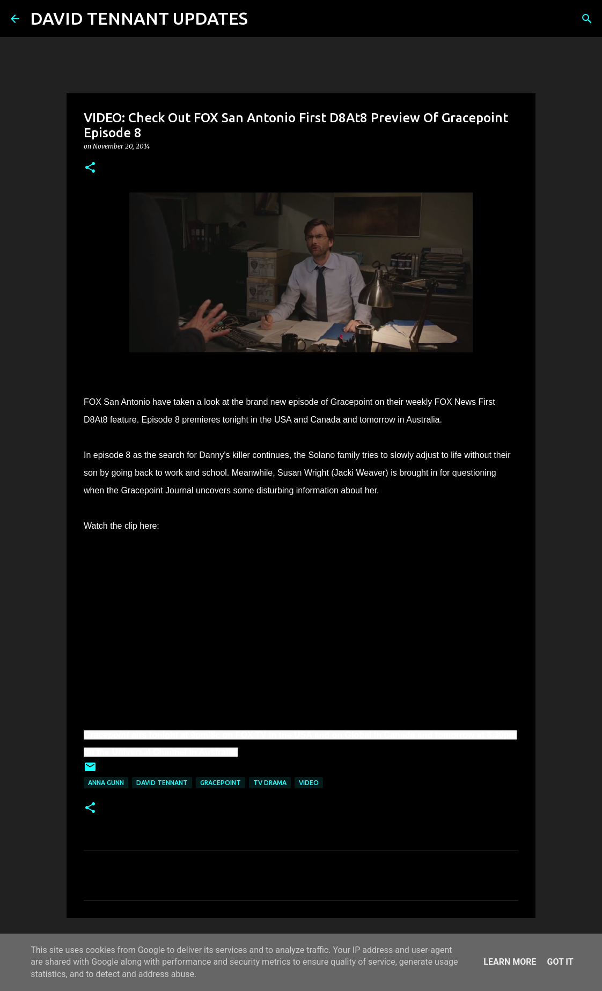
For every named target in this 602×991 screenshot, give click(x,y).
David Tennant (162, 782)
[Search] (262, 19)
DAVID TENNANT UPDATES (139, 18)
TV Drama (270, 782)
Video (309, 782)
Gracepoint (220, 782)
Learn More (509, 962)
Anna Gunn (106, 782)
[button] (90, 168)
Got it (560, 962)
